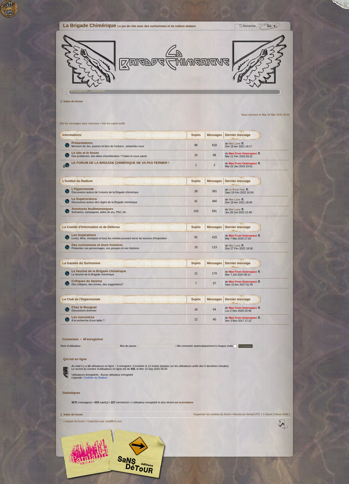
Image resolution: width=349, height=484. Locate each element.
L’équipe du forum (74, 421)
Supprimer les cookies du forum (212, 414)
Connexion (98, 90)
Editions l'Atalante (113, 453)
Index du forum (174, 67)
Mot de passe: (128, 345)
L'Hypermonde (82, 189)
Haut (284, 425)
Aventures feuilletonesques (92, 209)
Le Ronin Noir (237, 189)
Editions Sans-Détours (136, 454)
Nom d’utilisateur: (71, 345)
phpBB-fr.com (114, 421)
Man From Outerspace (243, 153)
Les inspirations (83, 235)
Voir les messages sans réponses (79, 123)
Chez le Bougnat (83, 307)
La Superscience (84, 199)
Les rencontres (83, 317)
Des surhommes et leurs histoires (97, 245)
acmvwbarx (186, 402)
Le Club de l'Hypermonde (81, 299)
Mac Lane (234, 143)
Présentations (82, 143)
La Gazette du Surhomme (81, 263)
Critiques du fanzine (86, 281)
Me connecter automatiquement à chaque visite (207, 345)
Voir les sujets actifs (113, 123)
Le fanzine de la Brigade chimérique (98, 271)
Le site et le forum (85, 153)
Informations (71, 135)
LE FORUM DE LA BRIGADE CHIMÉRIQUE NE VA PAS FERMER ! (120, 163)
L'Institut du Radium (77, 181)
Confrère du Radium (95, 377)
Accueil (11, 11)
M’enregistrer (79, 90)
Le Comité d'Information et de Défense (91, 227)
